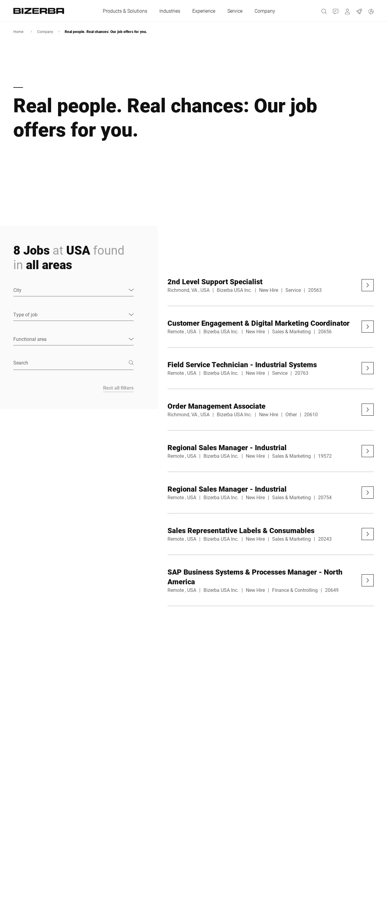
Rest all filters (118, 387)
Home (18, 31)
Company (45, 31)
